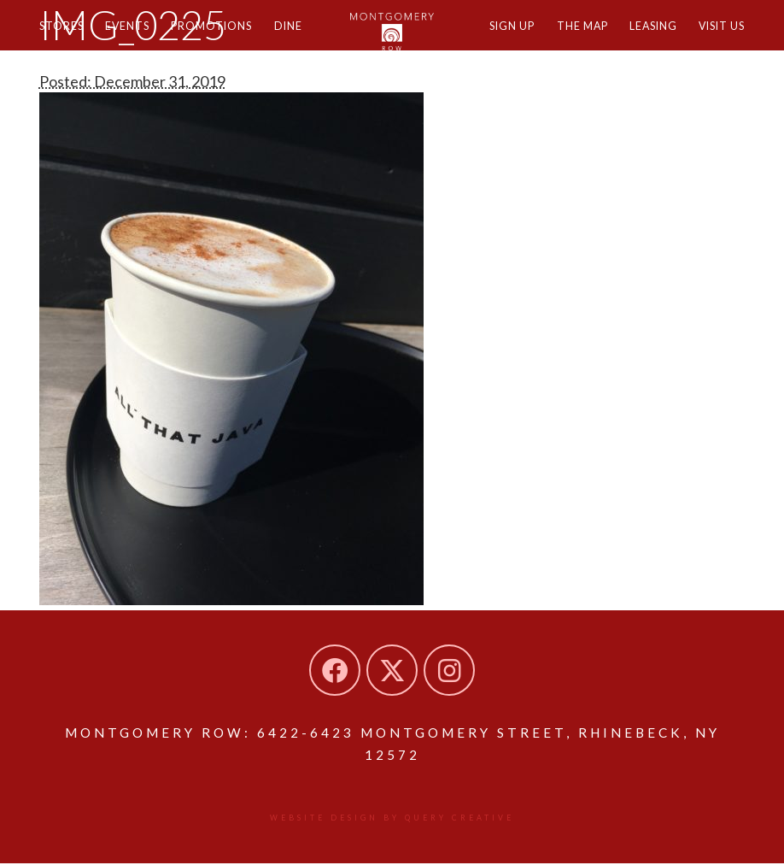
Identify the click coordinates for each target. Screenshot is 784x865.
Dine (311, 40)
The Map (563, 40)
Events (137, 40)
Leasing (641, 40)
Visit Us (717, 40)
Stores (64, 40)
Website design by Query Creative (392, 820)
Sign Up (485, 40)
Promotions (228, 40)
